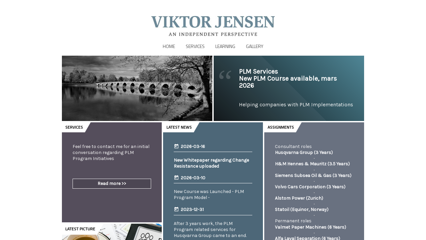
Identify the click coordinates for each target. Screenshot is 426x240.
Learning (225, 46)
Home (169, 46)
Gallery (254, 46)
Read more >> (112, 183)
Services (195, 46)
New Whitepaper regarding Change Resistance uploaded (211, 163)
